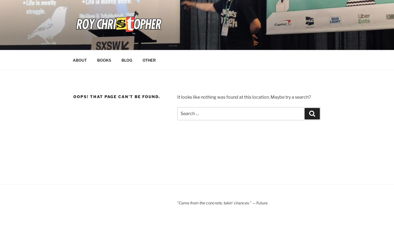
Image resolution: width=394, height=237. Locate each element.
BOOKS (104, 60)
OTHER (149, 60)
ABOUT (80, 60)
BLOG (126, 60)
